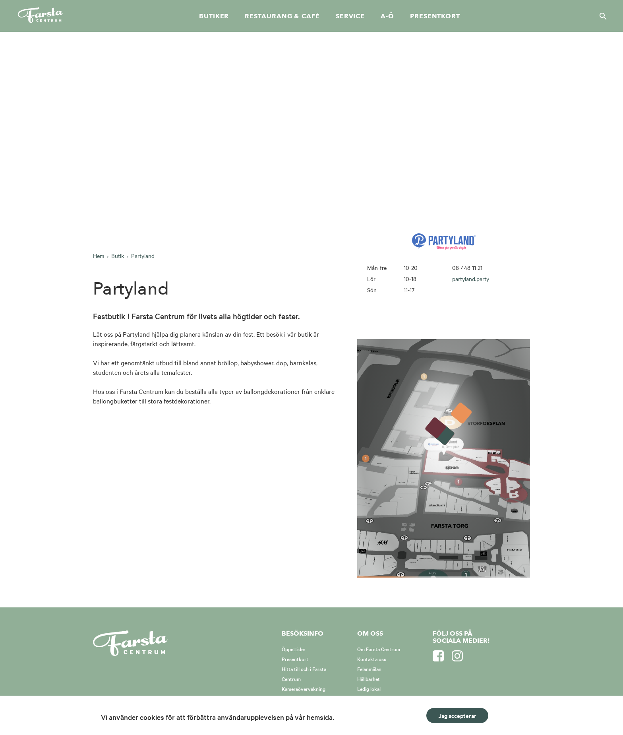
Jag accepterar (457, 715)
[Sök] (601, 16)
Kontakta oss (371, 658)
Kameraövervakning (303, 688)
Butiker (214, 16)
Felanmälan (369, 668)
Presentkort (435, 16)
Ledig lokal (369, 688)
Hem (98, 256)
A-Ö (387, 16)
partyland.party (470, 279)
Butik (117, 256)
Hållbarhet (368, 678)
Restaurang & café (282, 16)
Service (350, 16)
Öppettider (294, 648)
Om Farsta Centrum (378, 648)
